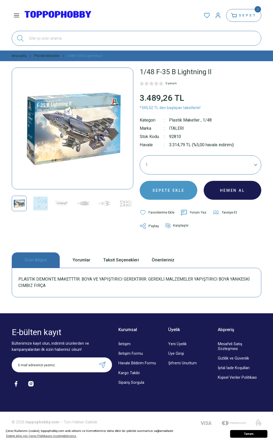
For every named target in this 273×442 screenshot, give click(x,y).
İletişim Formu (130, 354)
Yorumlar (81, 260)
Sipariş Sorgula (131, 383)
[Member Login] (217, 15)
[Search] (136, 38)
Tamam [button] (249, 434)
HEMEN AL (232, 190)
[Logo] (58, 15)
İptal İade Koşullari (234, 368)
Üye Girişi (176, 354)
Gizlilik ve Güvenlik (233, 358)
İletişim (124, 344)
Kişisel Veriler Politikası (237, 378)
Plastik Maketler (184, 120)
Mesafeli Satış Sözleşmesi (230, 346)
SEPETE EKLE (168, 190)
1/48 (207, 120)
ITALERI (176, 128)
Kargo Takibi (129, 373)
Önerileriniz (163, 260)
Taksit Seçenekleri (121, 260)
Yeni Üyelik (177, 344)
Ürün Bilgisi (36, 260)
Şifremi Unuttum (182, 363)
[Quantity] (200, 164)
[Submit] (102, 365)
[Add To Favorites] (157, 213)
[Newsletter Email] (62, 365)
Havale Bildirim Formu (137, 363)
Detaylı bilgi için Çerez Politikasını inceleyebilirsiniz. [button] (41, 436)
